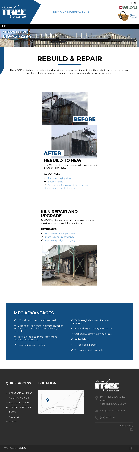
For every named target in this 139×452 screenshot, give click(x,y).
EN (135, 3)
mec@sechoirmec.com (112, 410)
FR (130, 3)
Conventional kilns (20, 393)
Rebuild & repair (19, 402)
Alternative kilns (19, 398)
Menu (5, 26)
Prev (46, 265)
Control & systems (20, 407)
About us (14, 417)
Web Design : (15, 448)
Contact (14, 421)
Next (93, 265)
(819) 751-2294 (107, 417)
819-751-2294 (17, 36)
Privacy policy (126, 425)
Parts (12, 412)
